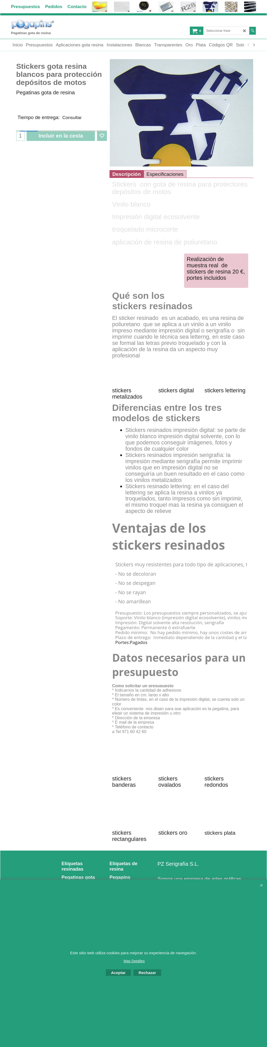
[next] (253, 45)
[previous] (248, 45)
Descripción (126, 174)
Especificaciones (165, 174)
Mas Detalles (134, 961)
